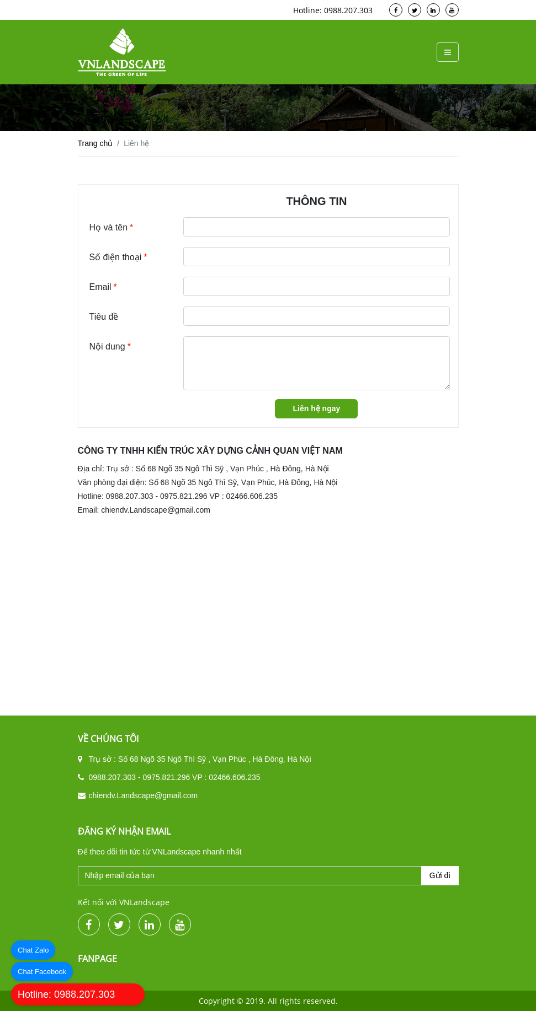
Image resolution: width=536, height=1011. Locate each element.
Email (103, 287)
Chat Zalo (33, 950)
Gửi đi (439, 875)
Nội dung (110, 363)
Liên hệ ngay (316, 408)
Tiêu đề (104, 316)
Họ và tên (111, 227)
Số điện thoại (118, 257)
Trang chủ (95, 143)
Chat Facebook (42, 971)
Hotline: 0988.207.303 (66, 994)
